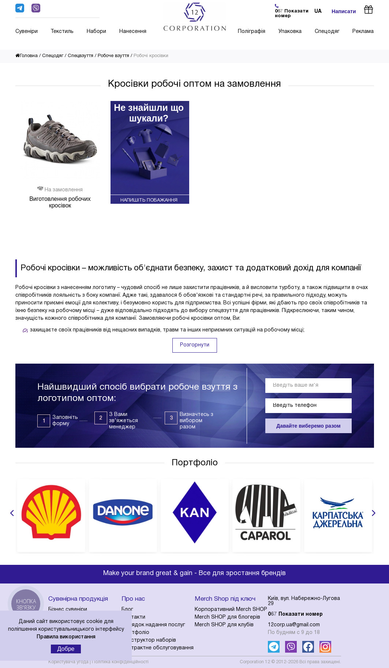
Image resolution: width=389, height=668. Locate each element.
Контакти (133, 617)
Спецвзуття (80, 56)
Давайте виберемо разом (308, 426)
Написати (344, 11)
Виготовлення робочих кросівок (60, 202)
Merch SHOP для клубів (224, 625)
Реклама (363, 31)
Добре (66, 649)
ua (318, 11)
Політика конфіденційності (120, 662)
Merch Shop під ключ (225, 599)
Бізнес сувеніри (67, 609)
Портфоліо (195, 463)
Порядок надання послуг (153, 625)
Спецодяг (327, 31)
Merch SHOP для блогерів (227, 617)
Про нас (133, 599)
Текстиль (62, 31)
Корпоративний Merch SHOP (231, 609)
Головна (26, 56)
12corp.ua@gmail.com (294, 625)
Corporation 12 (255, 662)
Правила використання (66, 637)
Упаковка (290, 31)
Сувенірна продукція (78, 599)
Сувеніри (26, 31)
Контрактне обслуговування (157, 648)
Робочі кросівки (151, 56)
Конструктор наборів (148, 640)
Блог (127, 609)
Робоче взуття (113, 56)
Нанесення (132, 31)
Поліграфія (251, 31)
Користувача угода (68, 662)
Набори (96, 31)
